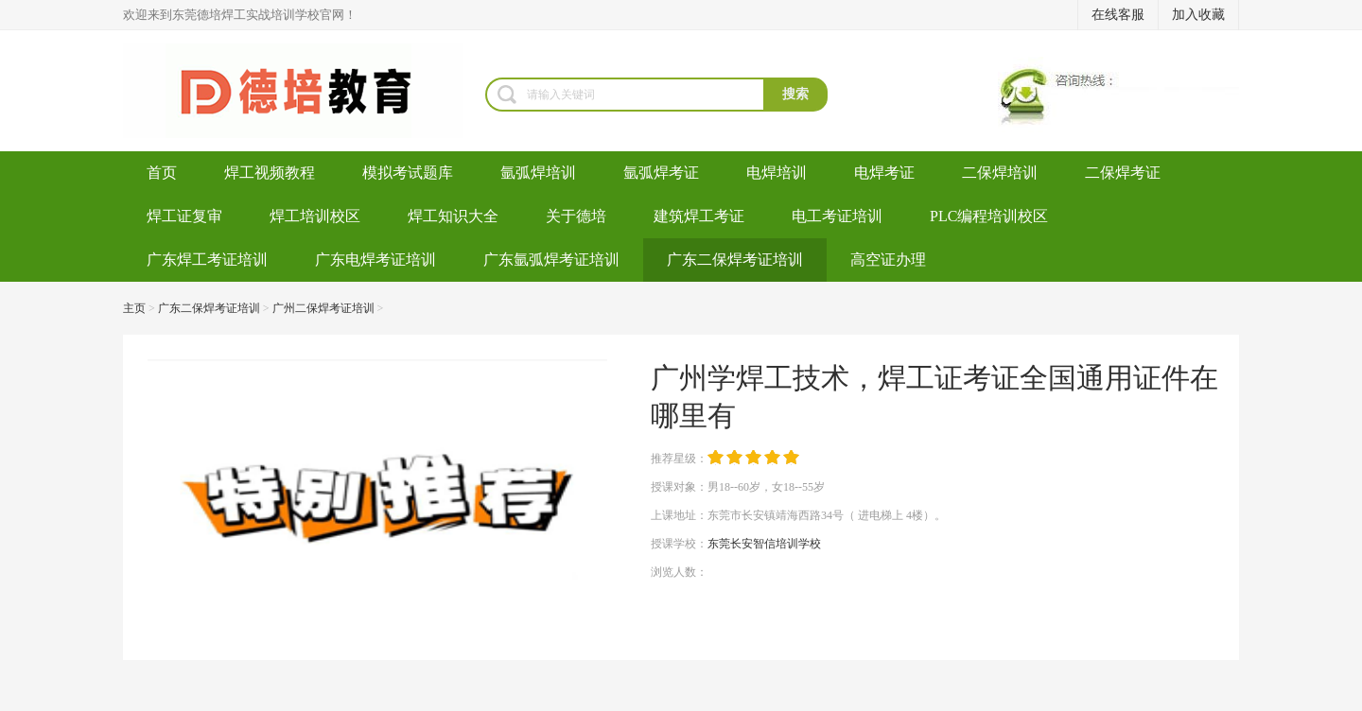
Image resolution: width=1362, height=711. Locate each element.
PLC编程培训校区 (989, 216)
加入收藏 (1198, 15)
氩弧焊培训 (538, 173)
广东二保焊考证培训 (735, 259)
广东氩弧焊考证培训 (551, 259)
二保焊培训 (1000, 173)
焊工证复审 (184, 216)
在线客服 (1117, 15)
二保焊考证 (1123, 173)
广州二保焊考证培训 (323, 308)
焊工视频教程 (269, 173)
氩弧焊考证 (661, 173)
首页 (162, 173)
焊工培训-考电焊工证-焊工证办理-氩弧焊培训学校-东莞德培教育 (303, 91)
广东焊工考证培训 (207, 259)
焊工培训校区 (315, 216)
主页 (134, 308)
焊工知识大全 (453, 216)
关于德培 (576, 216)
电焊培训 (776, 173)
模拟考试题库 (407, 173)
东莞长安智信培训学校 (764, 543)
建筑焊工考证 (699, 216)
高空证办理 (888, 259)
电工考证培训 (837, 216)
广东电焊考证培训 (375, 259)
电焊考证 (884, 173)
